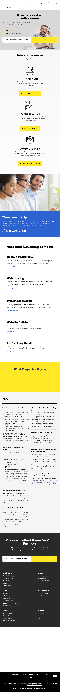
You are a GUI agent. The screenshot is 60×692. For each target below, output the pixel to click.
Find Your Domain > (12, 271)
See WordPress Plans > (13, 374)
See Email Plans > (11, 484)
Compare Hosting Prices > (13, 317)
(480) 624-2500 (50, 651)
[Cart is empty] (56, 4)
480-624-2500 (14, 235)
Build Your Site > (11, 429)
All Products (6, 9)
